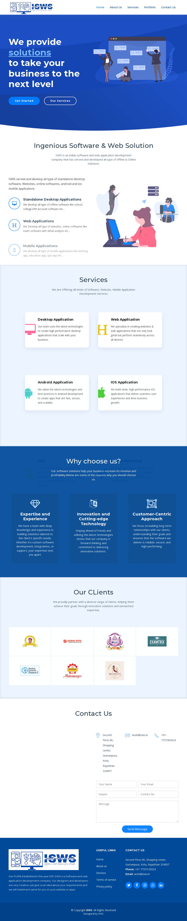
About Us (116, 7)
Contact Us (168, 7)
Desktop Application (55, 411)
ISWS (101, 913)
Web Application (125, 411)
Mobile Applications (40, 255)
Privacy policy (104, 886)
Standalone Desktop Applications (52, 203)
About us (101, 866)
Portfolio (150, 7)
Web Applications (38, 229)
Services (133, 7)
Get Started (24, 100)
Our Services (60, 100)
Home (100, 7)
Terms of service (106, 879)
